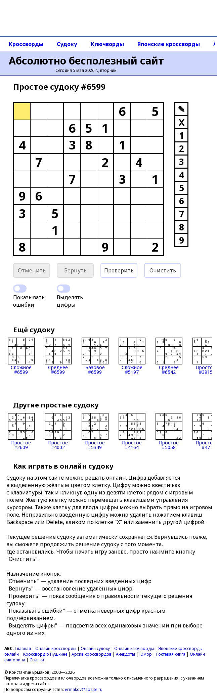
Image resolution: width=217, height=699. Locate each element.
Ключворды (107, 44)
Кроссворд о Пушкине (45, 654)
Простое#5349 (95, 431)
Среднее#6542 (169, 356)
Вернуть (75, 270)
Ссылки (37, 660)
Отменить (32, 270)
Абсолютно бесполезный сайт (86, 61)
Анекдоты (125, 654)
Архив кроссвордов (92, 654)
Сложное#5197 (132, 356)
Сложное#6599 (21, 356)
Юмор (145, 654)
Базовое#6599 (95, 356)
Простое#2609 (21, 431)
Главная (23, 648)
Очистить (162, 270)
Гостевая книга (170, 654)
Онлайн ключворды (134, 648)
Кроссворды (26, 44)
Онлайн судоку (95, 648)
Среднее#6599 (58, 356)
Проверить (119, 270)
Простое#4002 (58, 431)
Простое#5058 (169, 431)
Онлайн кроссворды (55, 648)
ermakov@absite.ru (83, 689)
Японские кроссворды (168, 44)
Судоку (67, 44)
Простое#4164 (132, 431)
